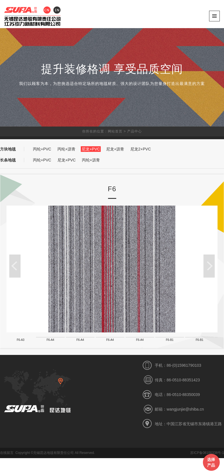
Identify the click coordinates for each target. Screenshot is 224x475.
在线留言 (7, 470)
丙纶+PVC (42, 149)
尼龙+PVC (91, 149)
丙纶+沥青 (66, 149)
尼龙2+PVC (140, 149)
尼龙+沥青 (115, 149)
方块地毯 (8, 149)
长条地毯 (8, 160)
